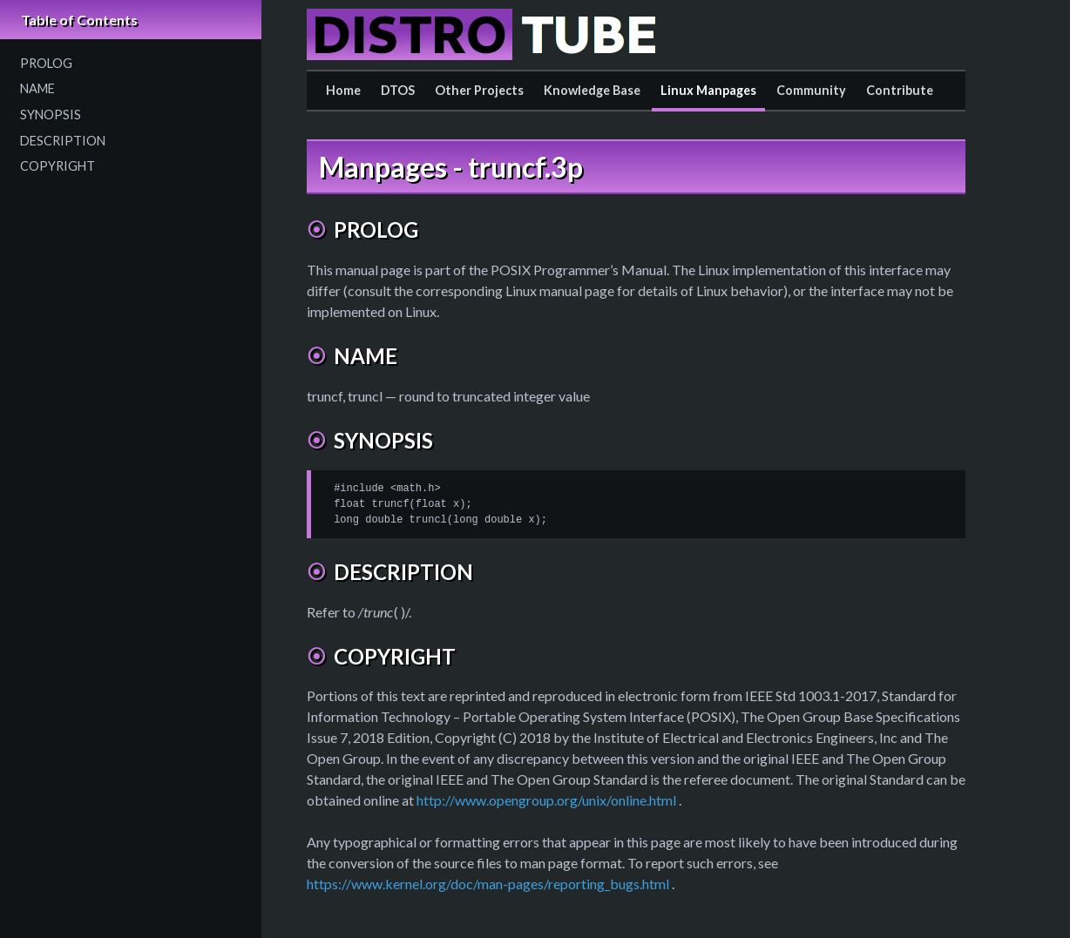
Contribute (899, 90)
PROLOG (46, 63)
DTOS (398, 90)
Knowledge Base (592, 90)
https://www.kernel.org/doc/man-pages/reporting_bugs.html (488, 883)
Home (343, 90)
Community (811, 90)
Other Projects (479, 90)
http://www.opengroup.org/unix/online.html (546, 800)
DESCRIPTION (62, 140)
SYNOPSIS (50, 114)
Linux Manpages (708, 90)
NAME (37, 88)
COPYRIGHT (57, 166)
